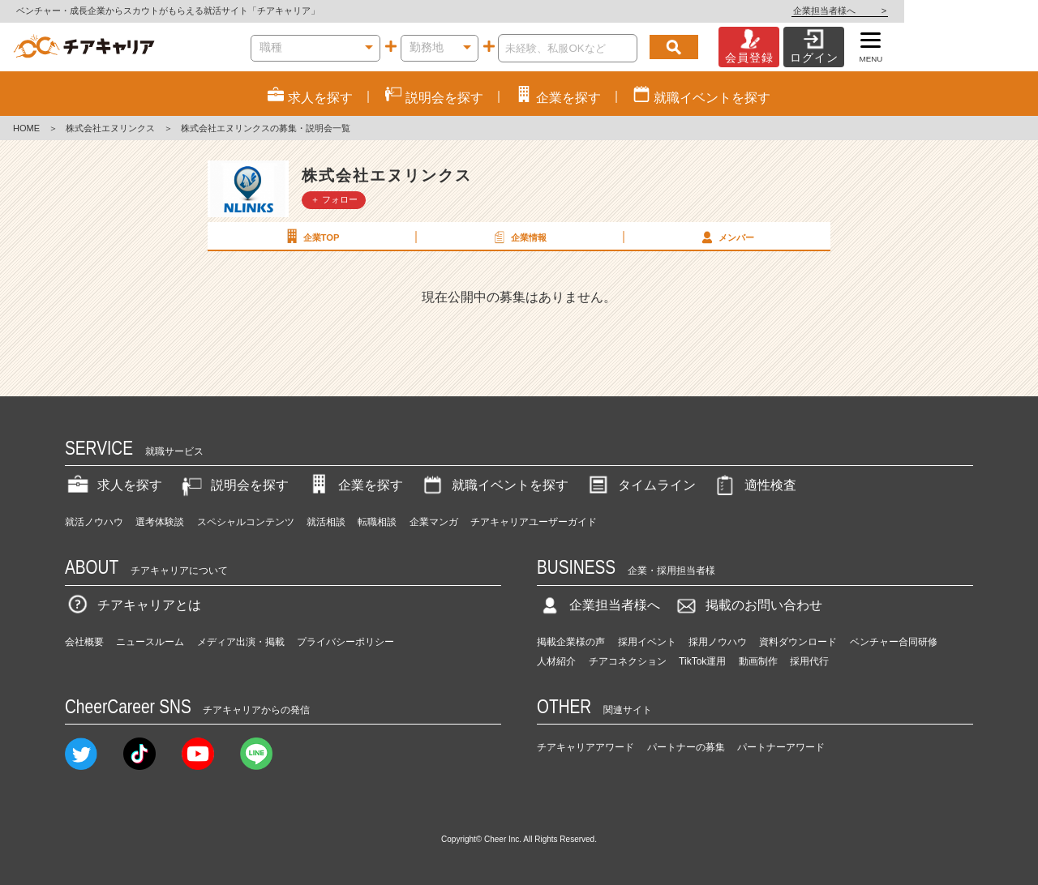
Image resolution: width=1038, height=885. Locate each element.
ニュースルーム (150, 642)
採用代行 (809, 661)
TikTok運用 (702, 661)
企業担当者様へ (973, 10)
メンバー (725, 236)
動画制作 (758, 661)
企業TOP (310, 236)
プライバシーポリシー (345, 642)
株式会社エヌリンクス (110, 128)
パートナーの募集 (686, 747)
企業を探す (354, 485)
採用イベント (647, 642)
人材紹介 (556, 661)
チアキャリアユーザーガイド (533, 522)
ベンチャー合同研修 (893, 642)
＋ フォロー (334, 199)
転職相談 (377, 522)
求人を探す (113, 485)
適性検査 (754, 485)
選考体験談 (159, 522)
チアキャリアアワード (585, 747)
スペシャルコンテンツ (245, 522)
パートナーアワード (781, 747)
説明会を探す (233, 485)
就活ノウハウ (94, 522)
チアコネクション (628, 661)
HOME (26, 128)
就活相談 (326, 522)
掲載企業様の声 (571, 642)
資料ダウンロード (798, 642)
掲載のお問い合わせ (747, 605)
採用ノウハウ (717, 642)
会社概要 (84, 642)
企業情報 (518, 236)
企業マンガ (434, 522)
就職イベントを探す (493, 485)
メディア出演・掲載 (241, 642)
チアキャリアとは (133, 605)
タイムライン (640, 485)
